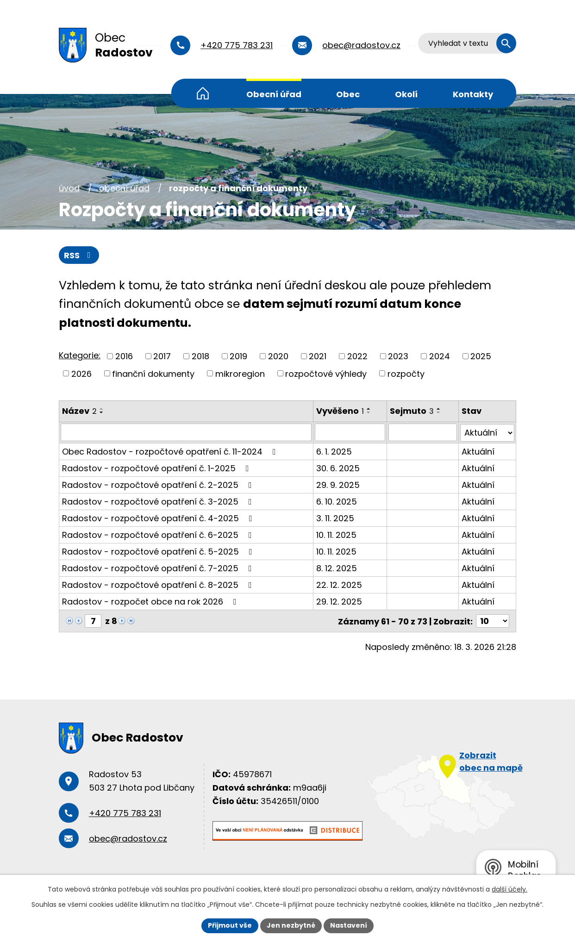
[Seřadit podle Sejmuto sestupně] (439, 412)
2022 (357, 356)
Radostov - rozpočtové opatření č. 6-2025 (159, 534)
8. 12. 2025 (336, 568)
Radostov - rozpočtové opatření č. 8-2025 (159, 584)
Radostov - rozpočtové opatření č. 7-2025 (159, 568)
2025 (480, 356)
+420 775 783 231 (236, 45)
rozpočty (406, 373)
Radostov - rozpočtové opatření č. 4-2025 (159, 518)
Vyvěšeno (340, 411)
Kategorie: (79, 355)
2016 (124, 356)
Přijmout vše (230, 925)
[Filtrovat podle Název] (186, 432)
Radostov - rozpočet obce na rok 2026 (151, 601)
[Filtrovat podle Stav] (487, 432)
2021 (317, 356)
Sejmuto (412, 411)
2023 (398, 356)
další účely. (509, 889)
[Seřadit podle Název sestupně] (102, 412)
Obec (348, 94)
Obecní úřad (273, 94)
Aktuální (478, 451)
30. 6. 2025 (338, 468)
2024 (439, 356)
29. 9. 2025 (338, 484)
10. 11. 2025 (336, 534)
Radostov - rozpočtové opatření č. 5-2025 (159, 551)
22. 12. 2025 (339, 584)
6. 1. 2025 (334, 451)
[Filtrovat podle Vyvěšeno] (350, 432)
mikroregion (240, 373)
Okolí (406, 94)
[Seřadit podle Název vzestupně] (102, 409)
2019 (238, 356)
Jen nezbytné (291, 925)
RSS (79, 255)
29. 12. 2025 (339, 601)
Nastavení (348, 925)
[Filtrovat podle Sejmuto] (422, 432)
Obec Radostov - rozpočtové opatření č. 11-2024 (171, 451)
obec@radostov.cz (361, 45)
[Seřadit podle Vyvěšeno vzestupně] (369, 409)
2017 (162, 356)
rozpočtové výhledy (326, 373)
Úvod (202, 93)
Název (79, 411)
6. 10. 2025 (336, 501)
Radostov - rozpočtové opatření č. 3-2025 (159, 501)
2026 (81, 373)
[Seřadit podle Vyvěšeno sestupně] (369, 412)
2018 (200, 356)
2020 (278, 356)
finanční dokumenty (153, 373)
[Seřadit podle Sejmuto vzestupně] (439, 409)
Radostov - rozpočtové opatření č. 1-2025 (157, 468)
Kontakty (473, 94)
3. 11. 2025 (335, 518)
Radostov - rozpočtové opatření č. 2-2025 (159, 484)
